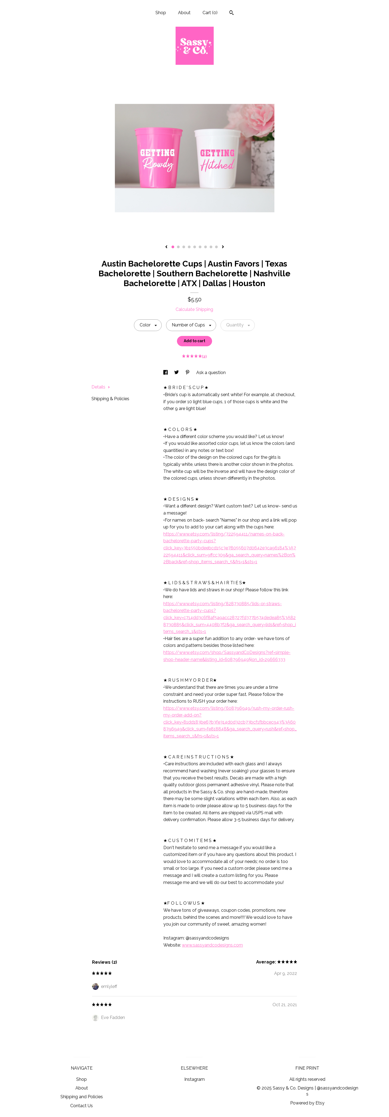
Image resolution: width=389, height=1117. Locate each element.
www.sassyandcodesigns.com (212, 945)
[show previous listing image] (166, 247)
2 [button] (178, 247)
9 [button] (216, 247)
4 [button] (189, 247)
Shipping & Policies (110, 398)
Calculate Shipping (194, 309)
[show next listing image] (223, 247)
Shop (160, 12)
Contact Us (81, 1105)
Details (100, 387)
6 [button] (200, 247)
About (184, 12)
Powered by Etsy (307, 1103)
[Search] (231, 13)
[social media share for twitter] (177, 372)
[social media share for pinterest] (188, 372)
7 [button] (205, 247)
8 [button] (211, 247)
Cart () (210, 12)
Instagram (194, 1079)
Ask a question (211, 372)
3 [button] (183, 247)
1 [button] (172, 247)
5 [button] (194, 247)
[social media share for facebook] (166, 372)
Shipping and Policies (81, 1096)
